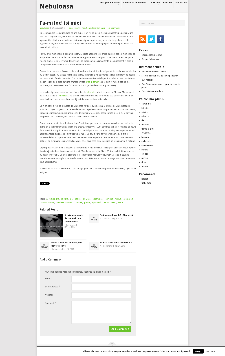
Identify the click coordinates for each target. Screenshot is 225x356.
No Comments (114, 28)
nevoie (79, 202)
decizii (77, 199)
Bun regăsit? (147, 80)
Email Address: (52, 286)
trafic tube (146, 183)
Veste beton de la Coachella (154, 71)
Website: (49, 295)
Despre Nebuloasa (150, 59)
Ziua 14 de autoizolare (152, 91)
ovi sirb (144, 154)
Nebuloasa (56, 6)
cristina (144, 112)
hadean (144, 179)
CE (71, 199)
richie (143, 162)
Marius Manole (47, 202)
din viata (86, 199)
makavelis (145, 141)
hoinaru (145, 137)
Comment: (50, 303)
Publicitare (181, 2)
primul (87, 202)
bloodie (144, 108)
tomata (144, 166)
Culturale (155, 3)
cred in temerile (93, 82)
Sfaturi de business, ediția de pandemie (159, 75)
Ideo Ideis (91, 92)
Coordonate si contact (151, 55)
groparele (145, 133)
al (46, 199)
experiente (97, 199)
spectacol (96, 202)
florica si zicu (147, 129)
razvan (144, 158)
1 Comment (105, 218)
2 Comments (69, 225)
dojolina (145, 124)
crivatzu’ (145, 116)
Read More (210, 351)
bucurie (64, 199)
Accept (198, 351)
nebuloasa (44, 28)
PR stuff (167, 2)
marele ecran (147, 145)
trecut (113, 202)
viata (120, 202)
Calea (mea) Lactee (109, 3)
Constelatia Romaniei (134, 2)
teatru (106, 202)
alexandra (146, 103)
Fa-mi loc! (63, 95)
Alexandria (54, 199)
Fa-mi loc (108, 199)
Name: (48, 278)
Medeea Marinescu (65, 202)
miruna (144, 149)
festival (118, 199)
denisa (144, 120)
